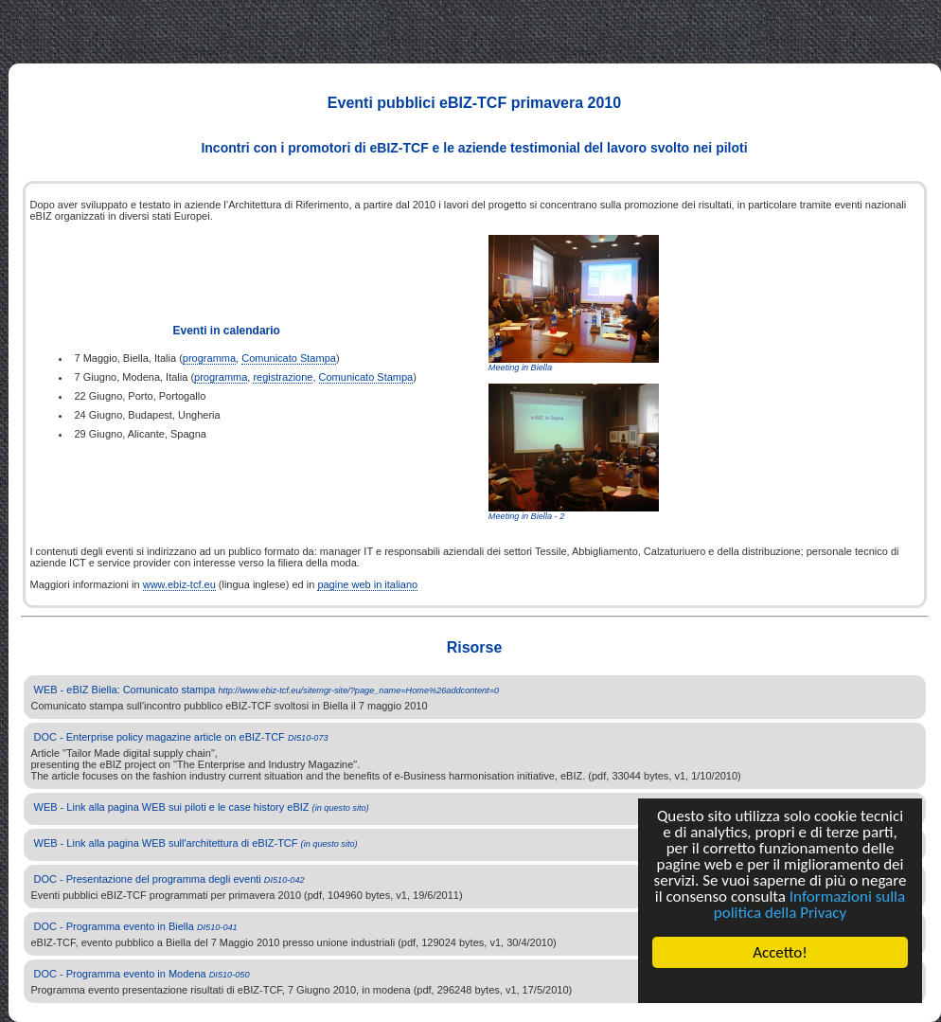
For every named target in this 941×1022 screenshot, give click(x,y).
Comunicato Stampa (288, 358)
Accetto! (780, 952)
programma (209, 358)
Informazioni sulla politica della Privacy (809, 905)
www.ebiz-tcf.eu (179, 584)
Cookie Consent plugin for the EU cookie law (780, 985)
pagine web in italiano (367, 584)
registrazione (282, 377)
